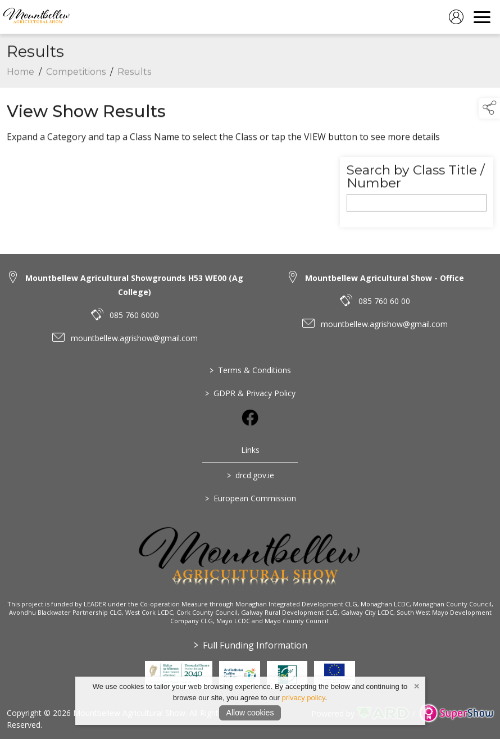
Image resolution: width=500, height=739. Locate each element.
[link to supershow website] (456, 713)
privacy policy (303, 697)
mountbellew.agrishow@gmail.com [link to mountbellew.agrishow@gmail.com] (134, 338)
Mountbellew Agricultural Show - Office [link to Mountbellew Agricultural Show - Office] (384, 278)
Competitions (76, 91)
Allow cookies (250, 712)
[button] (489, 108)
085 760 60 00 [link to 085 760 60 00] (384, 301)
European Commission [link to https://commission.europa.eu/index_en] (250, 498)
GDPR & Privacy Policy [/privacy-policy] (250, 393)
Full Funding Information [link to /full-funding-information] (250, 645)
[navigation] (482, 16)
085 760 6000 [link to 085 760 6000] (134, 315)
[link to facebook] (250, 417)
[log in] (456, 17)
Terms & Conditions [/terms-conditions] (250, 370)
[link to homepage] (36, 17)
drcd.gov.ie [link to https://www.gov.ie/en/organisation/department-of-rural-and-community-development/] (250, 475)
